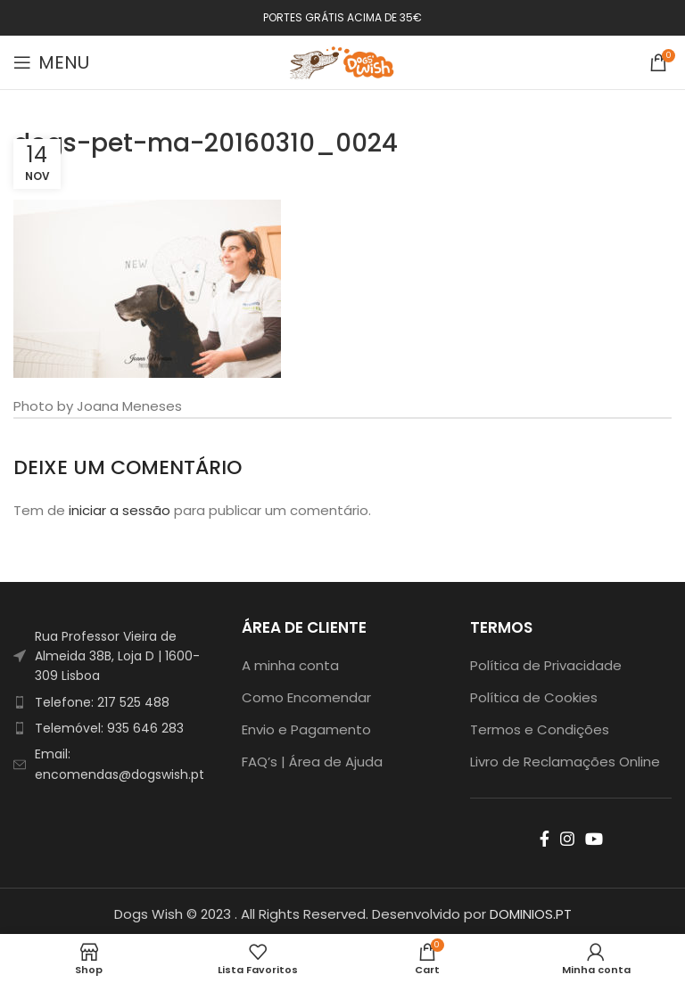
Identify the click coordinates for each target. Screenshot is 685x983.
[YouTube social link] (594, 838)
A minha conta (290, 665)
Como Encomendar (306, 697)
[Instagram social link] (567, 838)
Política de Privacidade (546, 665)
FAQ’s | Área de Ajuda (312, 761)
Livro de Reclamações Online (565, 761)
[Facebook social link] (544, 838)
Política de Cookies (534, 697)
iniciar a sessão (119, 510)
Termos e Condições (539, 729)
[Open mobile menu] (51, 62)
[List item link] (114, 702)
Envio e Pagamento (306, 729)
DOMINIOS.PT (531, 914)
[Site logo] (342, 61)
